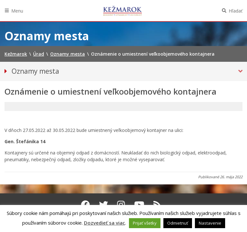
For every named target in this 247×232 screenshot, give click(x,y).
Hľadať (235, 11)
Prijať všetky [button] (145, 223)
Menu (17, 11)
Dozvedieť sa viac (104, 222)
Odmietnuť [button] (177, 223)
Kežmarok (122, 10)
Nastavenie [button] (210, 223)
